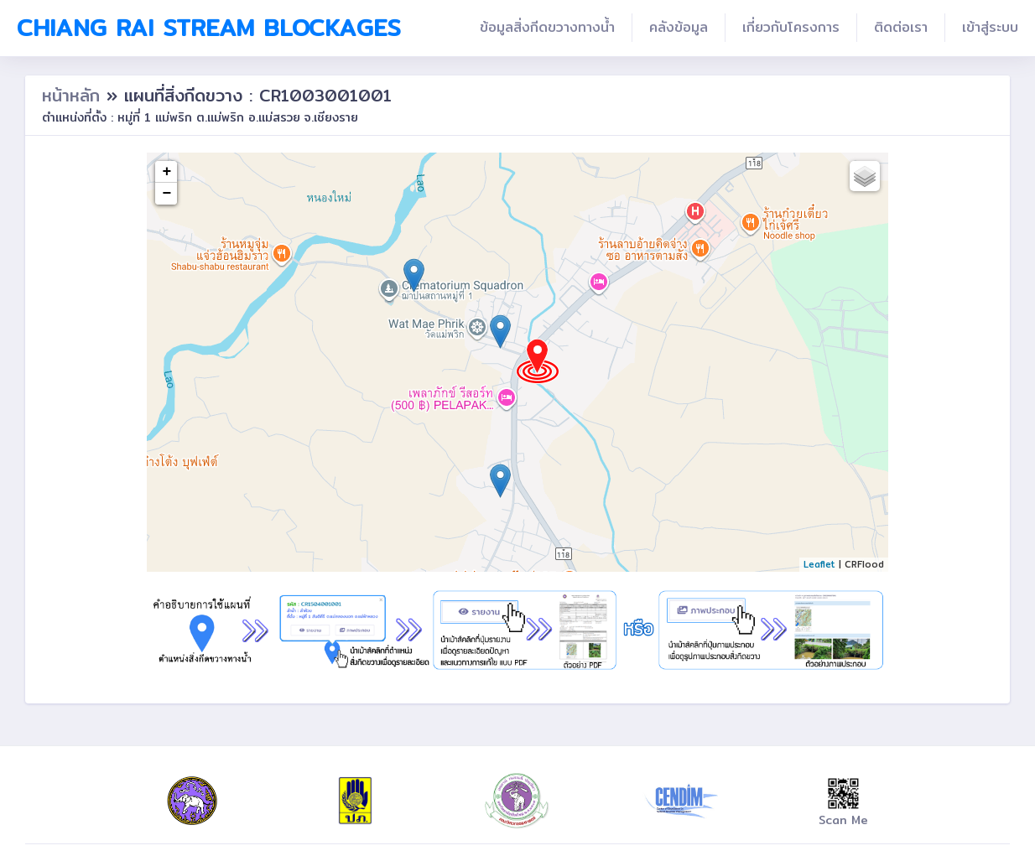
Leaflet (819, 564)
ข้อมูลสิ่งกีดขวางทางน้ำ (547, 27)
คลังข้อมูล (678, 27)
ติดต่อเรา (901, 27)
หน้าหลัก (74, 95)
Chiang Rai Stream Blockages (209, 27)
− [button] (167, 194)
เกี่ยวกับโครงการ (791, 27)
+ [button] (167, 172)
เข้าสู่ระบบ (990, 27)
